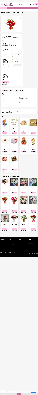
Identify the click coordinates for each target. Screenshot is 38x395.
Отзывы (1, 246)
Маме (8, 111)
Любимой (12, 111)
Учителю (23, 111)
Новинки (17, 110)
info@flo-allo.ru (30, 243)
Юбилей (10, 112)
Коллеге (18, 111)
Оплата (1, 243)
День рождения (7, 112)
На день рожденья (21, 245)
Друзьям (15, 111)
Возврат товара (2, 244)
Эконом (6, 110)
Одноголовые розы (4, 111)
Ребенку (21, 111)
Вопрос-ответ (12, 243)
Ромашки (20, 243)
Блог (10, 247)
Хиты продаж (13, 110)
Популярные (9, 110)
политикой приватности (33, 392)
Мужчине (3, 112)
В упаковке (21, 110)
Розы (19, 110)
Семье (10, 111)
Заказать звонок (30, 244)
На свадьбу (20, 246)
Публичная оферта (12, 244)
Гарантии (1, 245)
